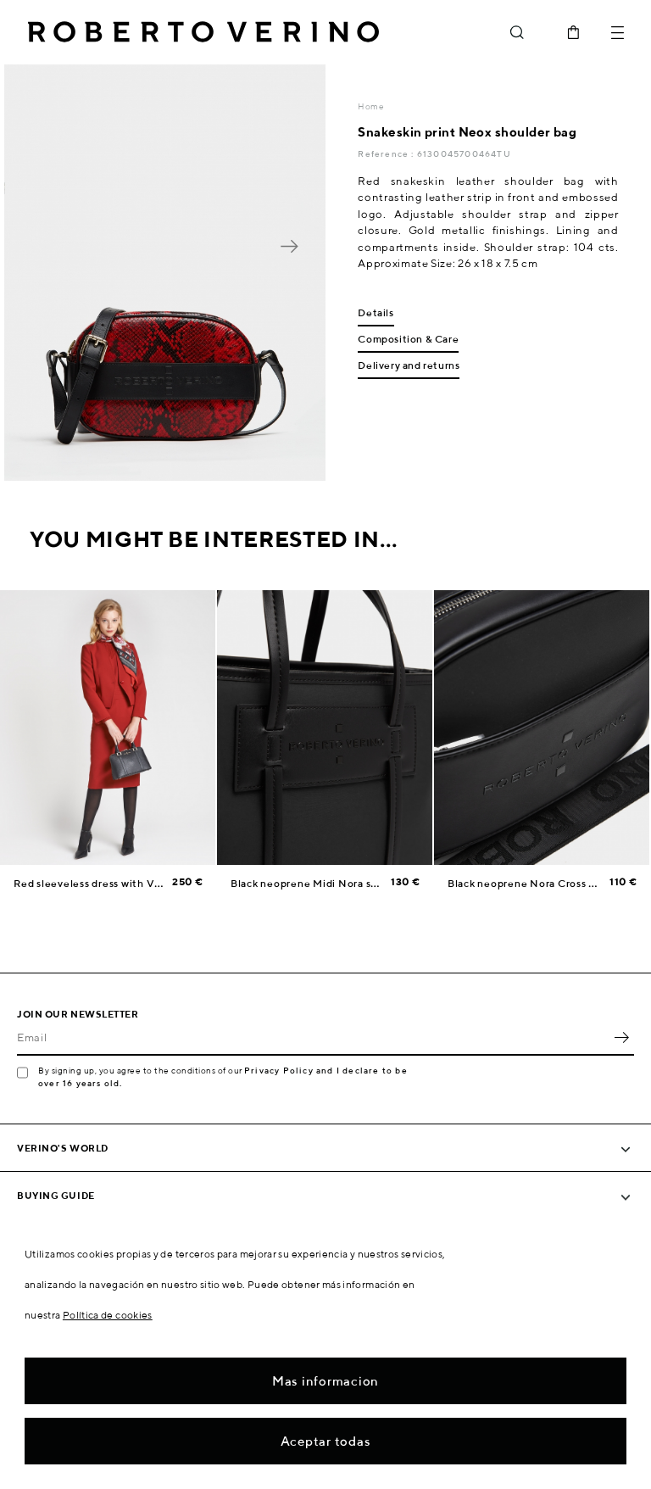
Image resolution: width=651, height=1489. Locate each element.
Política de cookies (108, 1314)
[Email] (313, 1037)
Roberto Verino (203, 32)
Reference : (387, 153)
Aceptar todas (326, 1441)
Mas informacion (325, 1381)
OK (621, 1037)
